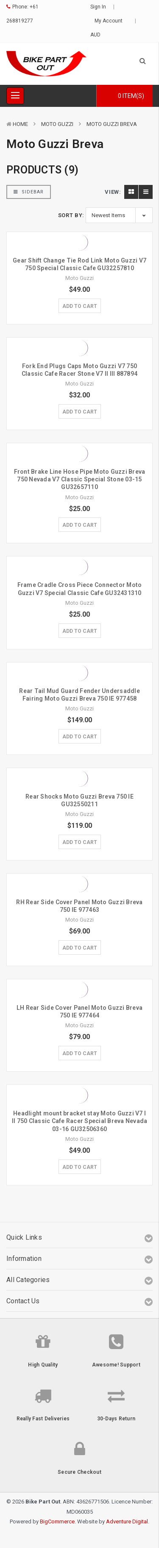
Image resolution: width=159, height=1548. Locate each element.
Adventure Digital (127, 1521)
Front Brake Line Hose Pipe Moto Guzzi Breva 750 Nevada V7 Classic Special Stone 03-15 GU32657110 (79, 479)
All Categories (28, 1280)
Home (20, 124)
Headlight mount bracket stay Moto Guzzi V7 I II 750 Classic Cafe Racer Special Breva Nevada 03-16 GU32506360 (80, 1121)
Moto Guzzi (57, 124)
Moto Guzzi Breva (111, 124)
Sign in (98, 7)
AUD (98, 35)
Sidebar (29, 192)
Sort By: (71, 215)
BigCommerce (57, 1521)
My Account (111, 21)
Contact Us (23, 1301)
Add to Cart (79, 306)
